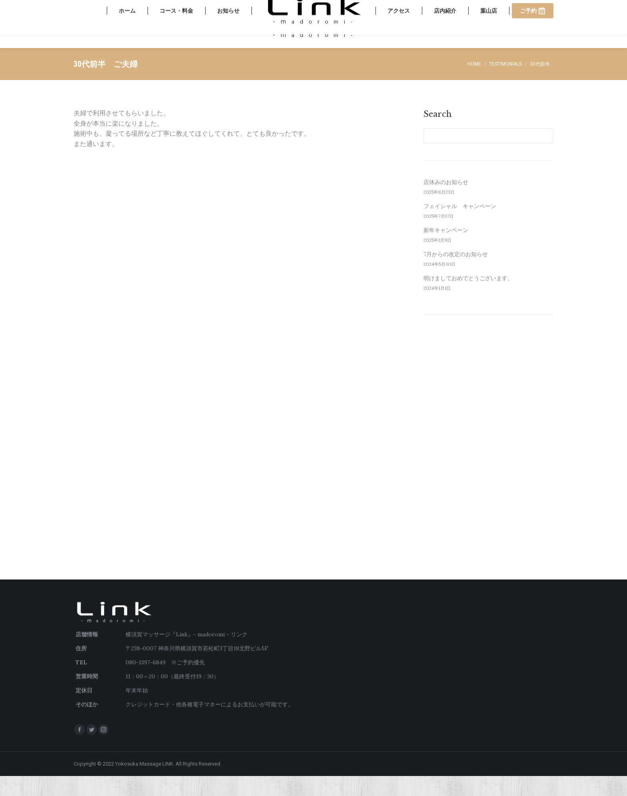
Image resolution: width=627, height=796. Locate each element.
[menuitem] (127, 44)
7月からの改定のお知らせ (455, 274)
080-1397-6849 (488, 10)
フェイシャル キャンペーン (459, 226)
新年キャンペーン (445, 250)
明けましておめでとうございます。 (468, 298)
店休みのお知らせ (445, 202)
